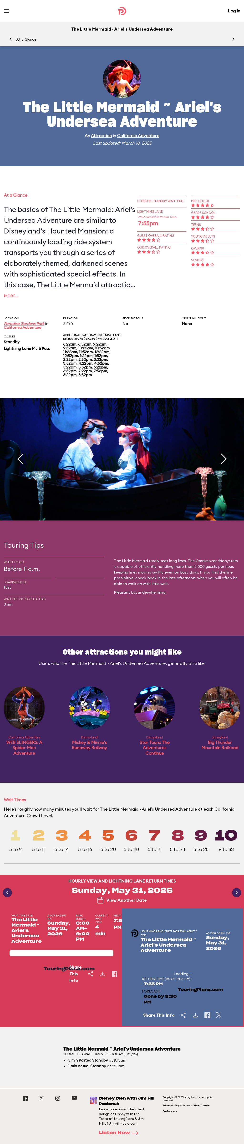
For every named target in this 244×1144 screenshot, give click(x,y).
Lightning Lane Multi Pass (27, 348)
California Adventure (138, 135)
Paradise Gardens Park (24, 323)
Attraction (101, 135)
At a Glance (26, 39)
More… (11, 295)
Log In (234, 11)
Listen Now (120, 1133)
